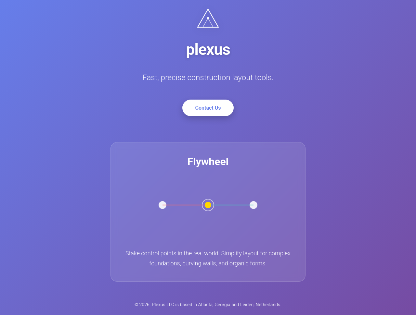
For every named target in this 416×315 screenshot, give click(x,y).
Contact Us (208, 108)
